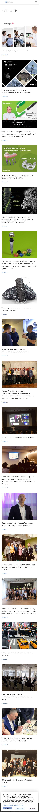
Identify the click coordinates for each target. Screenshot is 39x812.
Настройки (32, 808)
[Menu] (36, 2)
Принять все (7, 808)
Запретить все (20, 808)
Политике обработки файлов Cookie (13, 805)
